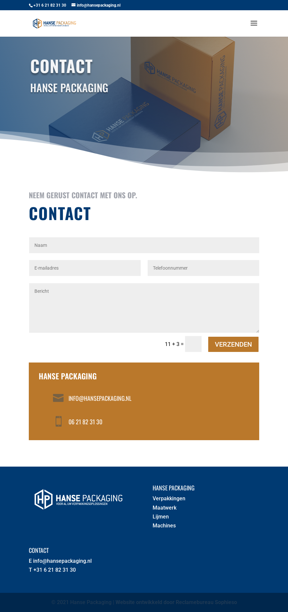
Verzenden (233, 344)
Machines (164, 525)
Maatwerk (164, 508)
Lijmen (161, 517)
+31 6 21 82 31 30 (54, 570)
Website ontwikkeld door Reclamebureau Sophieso (176, 602)
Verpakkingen (169, 498)
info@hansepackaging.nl (100, 398)
